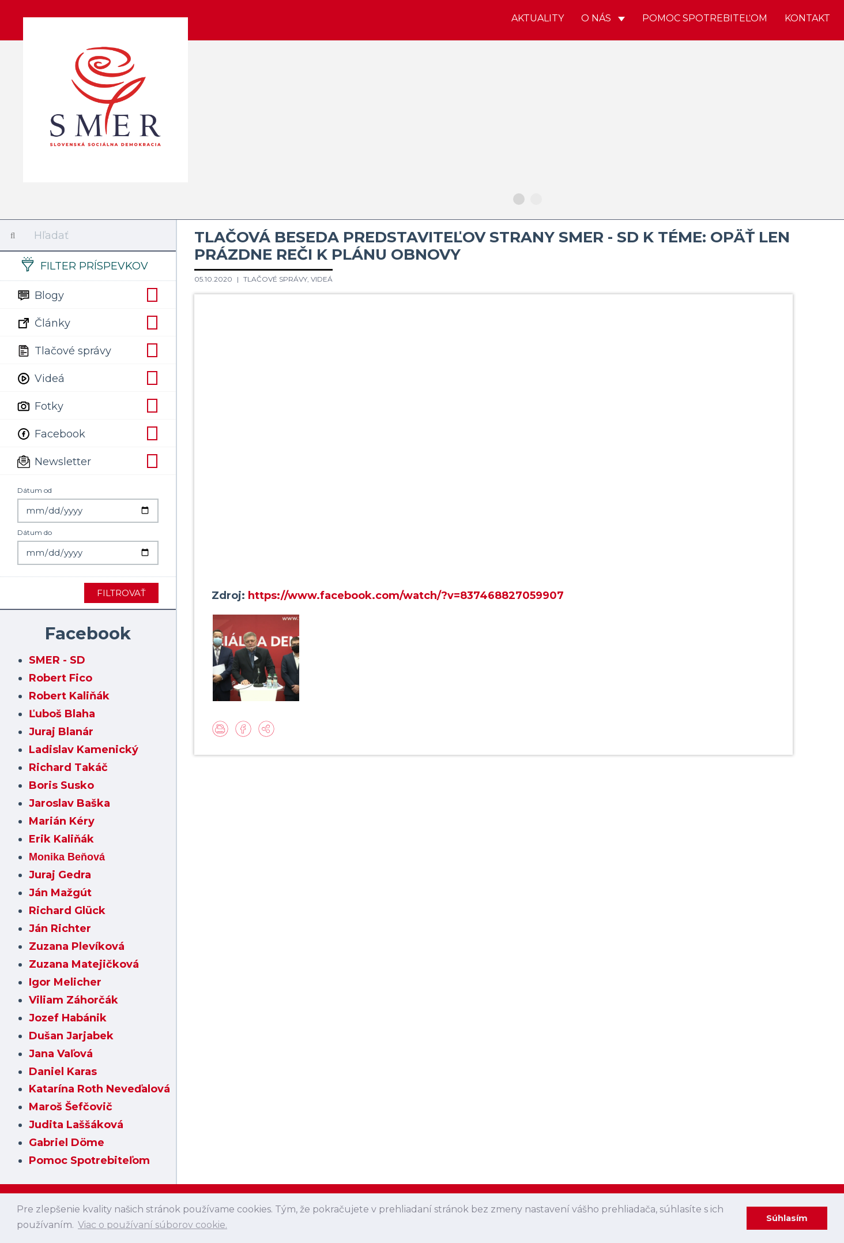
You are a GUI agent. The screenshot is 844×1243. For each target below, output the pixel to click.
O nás (603, 18)
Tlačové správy (88, 349)
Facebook (88, 432)
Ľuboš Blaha (62, 713)
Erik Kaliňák (61, 839)
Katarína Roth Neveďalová (99, 1089)
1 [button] (519, 199)
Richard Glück (67, 910)
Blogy (88, 294)
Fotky (88, 405)
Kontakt (807, 18)
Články (88, 322)
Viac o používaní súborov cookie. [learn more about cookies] (152, 1224)
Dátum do (34, 532)
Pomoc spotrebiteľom (704, 18)
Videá (88, 377)
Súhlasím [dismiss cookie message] (787, 1218)
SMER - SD (57, 660)
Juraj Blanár (61, 731)
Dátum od (34, 490)
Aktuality (537, 18)
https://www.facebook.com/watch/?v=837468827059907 (406, 595)
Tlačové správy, (277, 279)
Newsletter (88, 460)
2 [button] (536, 199)
